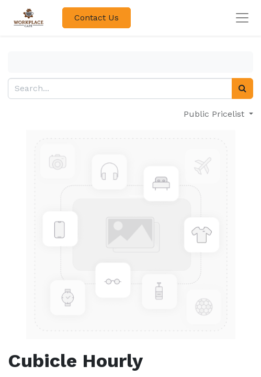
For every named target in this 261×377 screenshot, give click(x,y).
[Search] (242, 88)
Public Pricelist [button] (215, 114)
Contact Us (96, 18)
